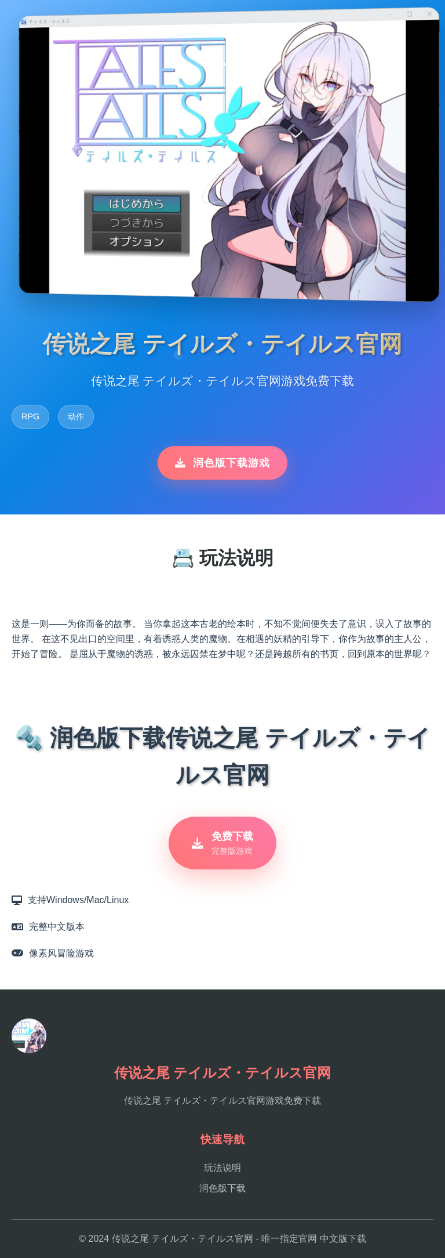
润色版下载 (222, 1188)
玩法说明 (222, 1168)
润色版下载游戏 (222, 463)
